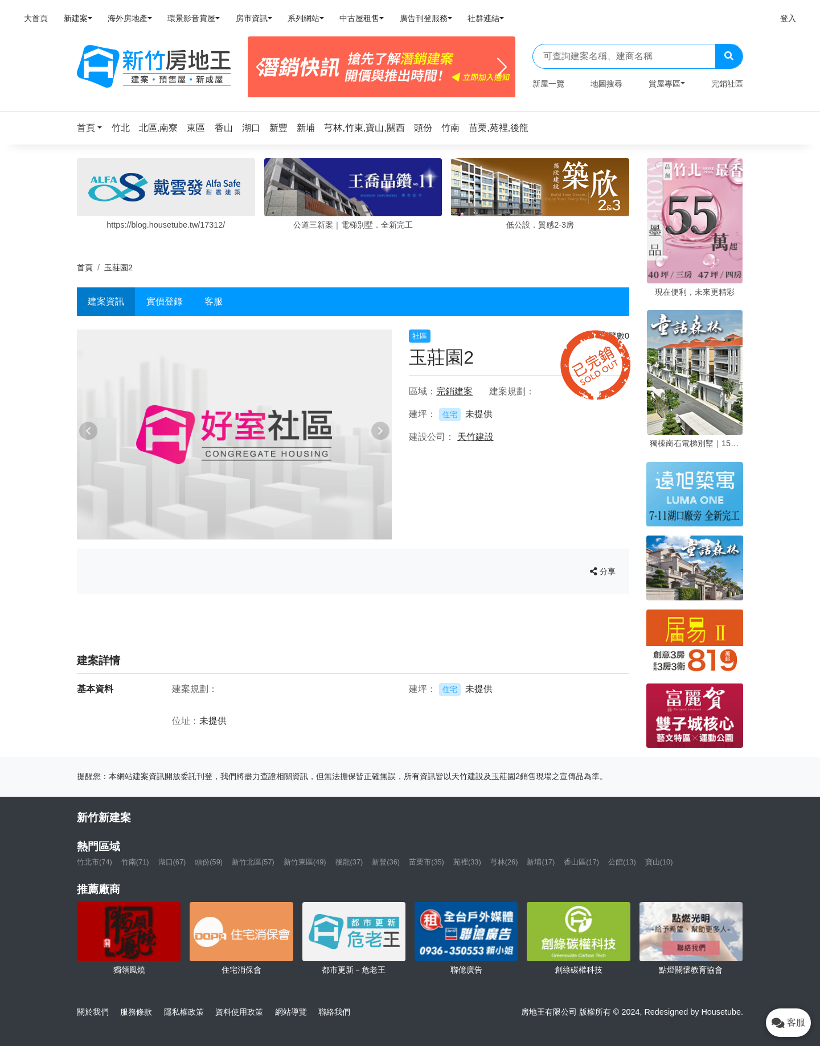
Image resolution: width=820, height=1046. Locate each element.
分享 (603, 571)
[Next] (502, 67)
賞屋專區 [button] (664, 83)
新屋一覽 (548, 83)
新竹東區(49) (305, 862)
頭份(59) (209, 862)
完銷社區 (727, 83)
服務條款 (136, 1011)
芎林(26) (504, 862)
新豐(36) (386, 862)
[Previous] (261, 67)
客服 (213, 301)
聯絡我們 (334, 1011)
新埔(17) (541, 862)
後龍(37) (349, 862)
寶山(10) (659, 862)
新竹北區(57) (253, 862)
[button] (93, 128)
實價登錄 (164, 301)
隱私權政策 (184, 1011)
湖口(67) (172, 862)
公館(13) (622, 862)
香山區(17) (581, 862)
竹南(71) (135, 862)
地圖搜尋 (606, 83)
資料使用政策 (239, 1011)
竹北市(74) (94, 862)
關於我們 (93, 1011)
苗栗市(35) (426, 862)
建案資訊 (106, 301)
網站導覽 (291, 1011)
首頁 (85, 267)
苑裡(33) (467, 862)
